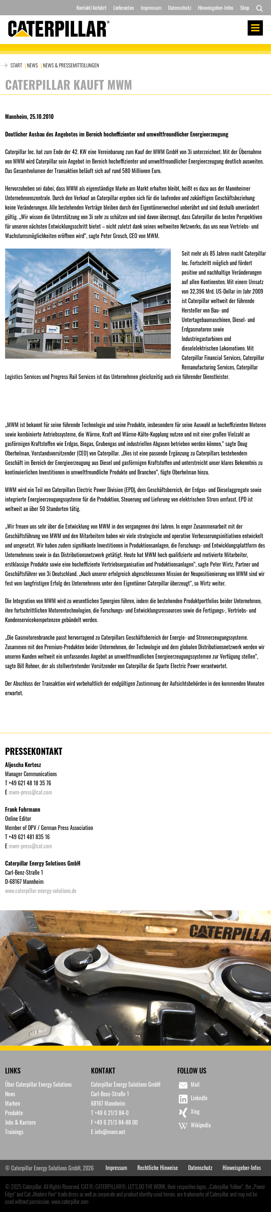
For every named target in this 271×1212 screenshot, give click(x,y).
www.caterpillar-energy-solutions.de (40, 891)
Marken (12, 1103)
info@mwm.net (110, 1132)
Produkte (14, 1113)
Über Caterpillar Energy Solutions (38, 1084)
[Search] (258, 8)
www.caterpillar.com (69, 1201)
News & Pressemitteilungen (71, 65)
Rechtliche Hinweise (157, 1168)
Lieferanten (123, 7)
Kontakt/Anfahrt (91, 7)
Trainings (14, 1132)
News (32, 65)
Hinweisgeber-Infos (215, 7)
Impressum (151, 7)
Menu (255, 28)
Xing (188, 1112)
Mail (188, 1085)
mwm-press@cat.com (30, 792)
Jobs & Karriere (20, 1122)
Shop (244, 7)
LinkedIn (192, 1099)
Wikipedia (194, 1126)
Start (16, 65)
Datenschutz (179, 7)
